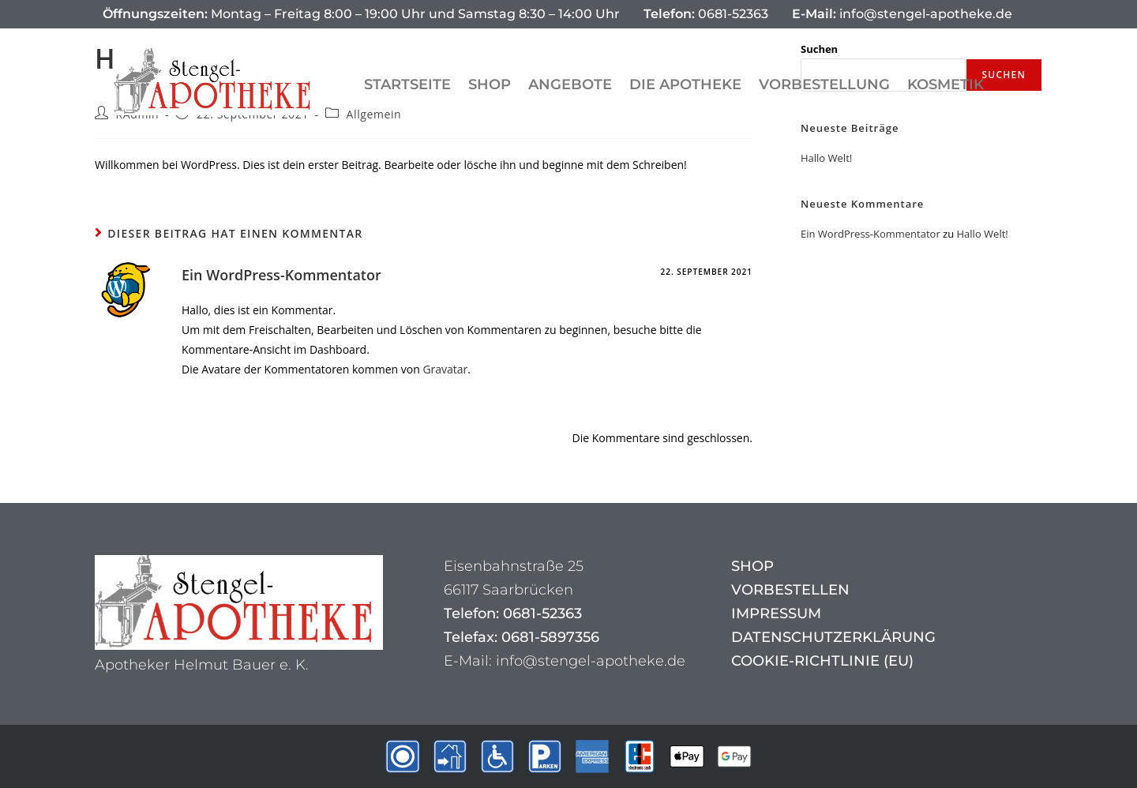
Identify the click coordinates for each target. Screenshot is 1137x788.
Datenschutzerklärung (833, 637)
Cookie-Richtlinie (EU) (822, 661)
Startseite (407, 84)
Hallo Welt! (826, 158)
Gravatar (444, 369)
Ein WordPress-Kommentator (281, 274)
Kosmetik (945, 84)
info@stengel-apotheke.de (902, 13)
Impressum (776, 613)
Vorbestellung (824, 84)
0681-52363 (706, 13)
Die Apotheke (685, 84)
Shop (489, 84)
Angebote (570, 84)
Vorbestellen (790, 590)
